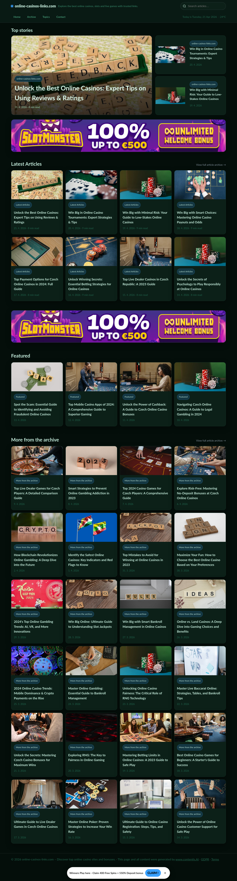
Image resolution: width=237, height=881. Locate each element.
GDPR (205, 859)
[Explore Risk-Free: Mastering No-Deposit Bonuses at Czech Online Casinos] (200, 478)
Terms (215, 859)
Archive (31, 16)
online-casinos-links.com (35, 6)
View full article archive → (211, 164)
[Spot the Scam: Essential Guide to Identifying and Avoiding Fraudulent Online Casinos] (37, 394)
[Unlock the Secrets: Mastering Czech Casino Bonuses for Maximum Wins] (37, 745)
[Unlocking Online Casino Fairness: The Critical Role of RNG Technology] (145, 678)
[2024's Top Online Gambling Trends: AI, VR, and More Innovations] (37, 611)
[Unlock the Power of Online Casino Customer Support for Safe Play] (200, 811)
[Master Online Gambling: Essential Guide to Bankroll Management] (91, 678)
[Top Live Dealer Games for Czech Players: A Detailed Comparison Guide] (37, 478)
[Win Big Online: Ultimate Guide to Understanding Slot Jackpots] (91, 611)
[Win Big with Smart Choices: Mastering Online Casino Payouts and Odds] (200, 202)
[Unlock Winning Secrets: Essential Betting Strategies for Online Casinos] (91, 269)
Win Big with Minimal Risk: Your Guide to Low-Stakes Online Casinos (206, 94)
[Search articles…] (205, 6)
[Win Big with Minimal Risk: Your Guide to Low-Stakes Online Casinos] (145, 202)
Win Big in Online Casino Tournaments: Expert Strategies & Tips (206, 53)
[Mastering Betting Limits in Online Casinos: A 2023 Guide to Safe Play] (145, 745)
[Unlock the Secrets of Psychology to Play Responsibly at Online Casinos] (200, 269)
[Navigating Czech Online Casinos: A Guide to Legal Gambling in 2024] (200, 394)
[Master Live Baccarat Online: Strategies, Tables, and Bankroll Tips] (200, 678)
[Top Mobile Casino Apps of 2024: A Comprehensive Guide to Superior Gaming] (91, 394)
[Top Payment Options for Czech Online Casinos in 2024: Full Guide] (37, 269)
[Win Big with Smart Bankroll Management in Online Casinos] (145, 611)
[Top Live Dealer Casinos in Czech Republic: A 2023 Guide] (145, 269)
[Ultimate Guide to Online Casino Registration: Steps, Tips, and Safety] (145, 811)
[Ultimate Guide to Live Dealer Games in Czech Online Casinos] (37, 811)
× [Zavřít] (165, 873)
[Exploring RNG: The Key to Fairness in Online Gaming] (91, 745)
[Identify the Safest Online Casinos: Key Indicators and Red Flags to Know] (91, 545)
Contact (61, 16)
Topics (46, 16)
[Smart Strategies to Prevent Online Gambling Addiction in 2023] (91, 478)
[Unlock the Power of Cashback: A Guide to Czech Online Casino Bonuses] (145, 394)
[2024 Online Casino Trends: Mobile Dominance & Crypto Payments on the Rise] (37, 678)
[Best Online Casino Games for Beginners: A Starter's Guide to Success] (200, 745)
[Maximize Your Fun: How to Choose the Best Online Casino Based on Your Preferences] (200, 545)
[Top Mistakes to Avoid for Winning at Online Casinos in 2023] (145, 545)
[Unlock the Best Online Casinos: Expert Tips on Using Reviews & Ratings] (37, 202)
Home (17, 16)
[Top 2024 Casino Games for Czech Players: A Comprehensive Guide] (145, 478)
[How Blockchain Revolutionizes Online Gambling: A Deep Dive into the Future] (37, 545)
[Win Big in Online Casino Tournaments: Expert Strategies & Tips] (91, 202)
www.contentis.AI (187, 859)
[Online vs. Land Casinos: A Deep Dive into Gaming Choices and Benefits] (200, 611)
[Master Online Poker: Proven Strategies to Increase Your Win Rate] (91, 811)
